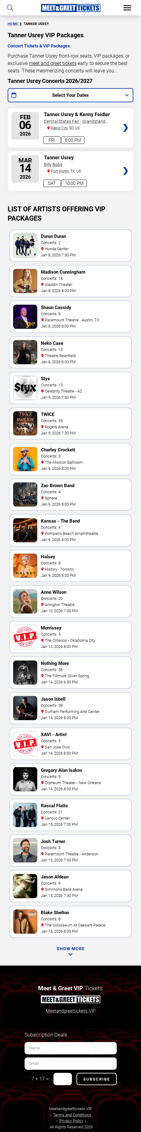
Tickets (125, 113)
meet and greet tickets (52, 63)
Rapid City (59, 128)
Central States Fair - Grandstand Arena (74, 121)
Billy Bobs (53, 164)
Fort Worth (60, 171)
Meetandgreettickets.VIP (71, 1011)
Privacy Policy (71, 1120)
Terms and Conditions (72, 1115)
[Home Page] (70, 8)
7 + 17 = (40, 1079)
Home (13, 24)
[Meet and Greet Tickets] (70, 1000)
